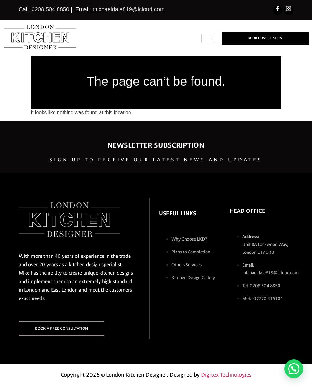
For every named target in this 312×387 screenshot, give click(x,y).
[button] (293, 368)
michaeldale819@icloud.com (129, 9)
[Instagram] (288, 10)
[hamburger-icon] (208, 38)
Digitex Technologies (226, 375)
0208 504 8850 (50, 9)
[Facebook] (277, 10)
